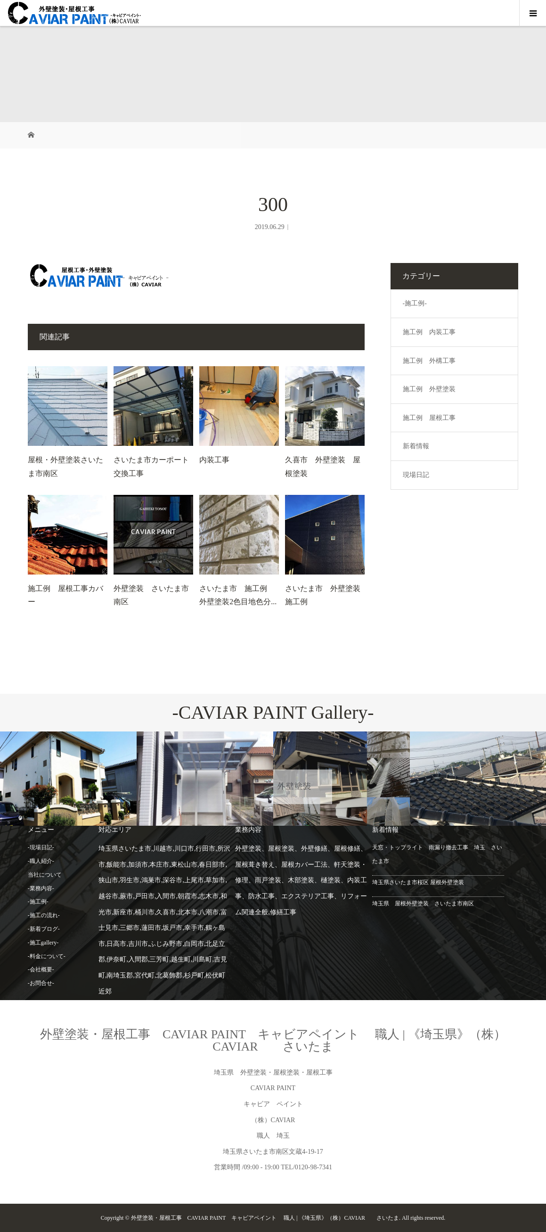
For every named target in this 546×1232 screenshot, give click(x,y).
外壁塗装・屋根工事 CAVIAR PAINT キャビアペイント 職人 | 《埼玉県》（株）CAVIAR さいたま (273, 1040)
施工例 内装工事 (429, 332)
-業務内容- (41, 888)
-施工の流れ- (44, 915)
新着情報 (416, 446)
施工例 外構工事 (429, 360)
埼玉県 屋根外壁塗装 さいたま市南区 (423, 903)
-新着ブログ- (44, 929)
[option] (68, 778)
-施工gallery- (43, 942)
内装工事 (214, 460)
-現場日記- (41, 847)
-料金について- (46, 956)
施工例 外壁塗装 (429, 389)
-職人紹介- (41, 861)
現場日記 (416, 474)
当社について (45, 874)
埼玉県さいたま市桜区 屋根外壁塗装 (418, 882)
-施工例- (415, 303)
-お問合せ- (41, 983)
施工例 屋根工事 (429, 417)
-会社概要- (41, 969)
